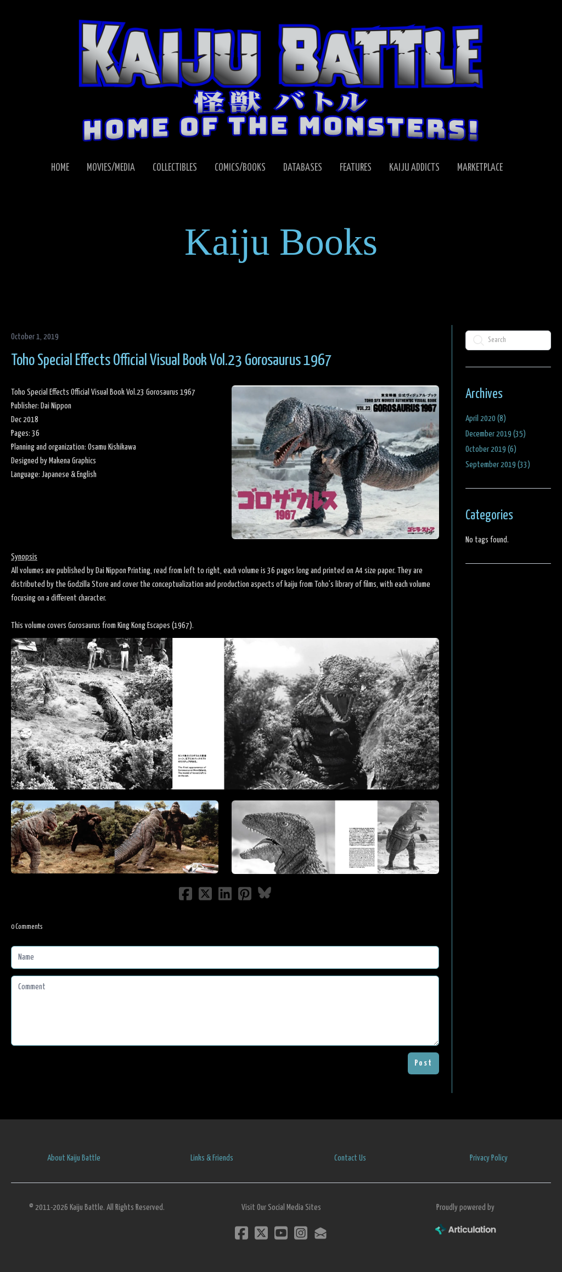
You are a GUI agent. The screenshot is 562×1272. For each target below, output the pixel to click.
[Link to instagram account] (300, 1232)
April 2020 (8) (485, 418)
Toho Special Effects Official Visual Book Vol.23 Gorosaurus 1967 (171, 360)
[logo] (281, 80)
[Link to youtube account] (281, 1232)
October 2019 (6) (490, 449)
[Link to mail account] (320, 1232)
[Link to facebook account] (241, 1232)
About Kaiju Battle (73, 1158)
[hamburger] (35, 17)
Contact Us (350, 1158)
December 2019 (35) (495, 434)
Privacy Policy (489, 1158)
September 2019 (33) (497, 465)
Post (423, 1063)
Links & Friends (211, 1158)
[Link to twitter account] (261, 1232)
